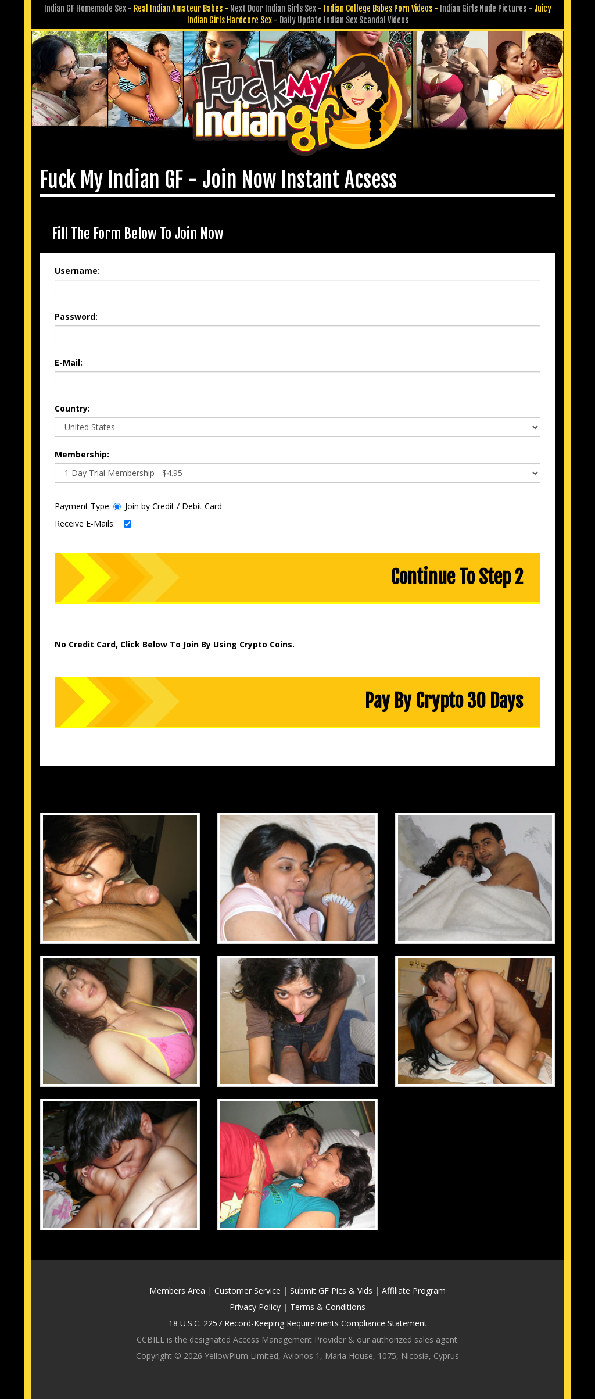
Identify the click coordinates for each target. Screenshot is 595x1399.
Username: (77, 270)
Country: (72, 408)
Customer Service (247, 1290)
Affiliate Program (414, 1290)
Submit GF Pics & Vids (331, 1290)
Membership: (82, 454)
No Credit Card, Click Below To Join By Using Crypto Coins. (175, 644)
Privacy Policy (255, 1306)
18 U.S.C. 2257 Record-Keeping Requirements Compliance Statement (298, 1323)
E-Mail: (69, 362)
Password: (76, 316)
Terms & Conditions (327, 1306)
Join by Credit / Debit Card (167, 505)
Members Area (177, 1290)
